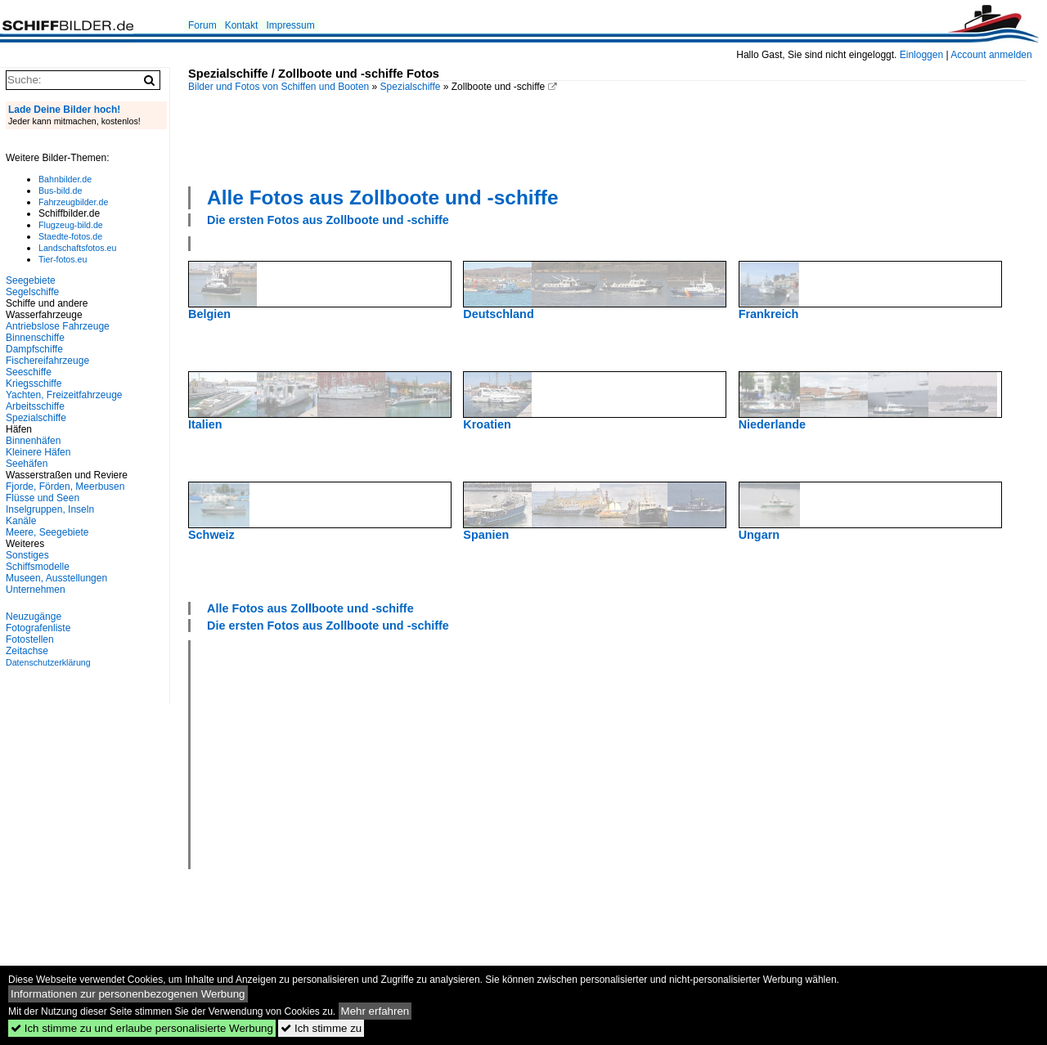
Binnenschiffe (35, 337)
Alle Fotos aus (383, 197)
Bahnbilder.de (65, 179)
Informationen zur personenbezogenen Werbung (128, 994)
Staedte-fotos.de (70, 236)
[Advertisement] (607, 137)
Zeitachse (27, 651)
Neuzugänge (33, 616)
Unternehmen (35, 589)
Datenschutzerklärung (48, 662)
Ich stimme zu (321, 1028)
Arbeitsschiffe (35, 406)
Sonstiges (27, 555)
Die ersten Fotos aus (328, 219)
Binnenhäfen (33, 440)
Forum (202, 25)
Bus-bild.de (60, 190)
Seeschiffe (29, 372)
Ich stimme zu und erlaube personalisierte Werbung (142, 1028)
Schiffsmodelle (38, 566)
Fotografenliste (38, 628)
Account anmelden (990, 55)
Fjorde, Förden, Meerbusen (65, 486)
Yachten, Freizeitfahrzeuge (64, 395)
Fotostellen (30, 639)
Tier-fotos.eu (62, 259)
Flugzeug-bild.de (70, 225)
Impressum (290, 25)
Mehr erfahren (375, 1011)
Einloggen (921, 55)
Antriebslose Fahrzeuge (58, 326)
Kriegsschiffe (33, 383)
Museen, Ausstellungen (56, 578)
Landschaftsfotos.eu (77, 248)
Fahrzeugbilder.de (73, 202)
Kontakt (241, 25)
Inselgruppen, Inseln (50, 509)
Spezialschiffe (410, 86)
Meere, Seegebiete (47, 532)
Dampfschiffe (34, 349)
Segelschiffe (32, 292)
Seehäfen (26, 463)
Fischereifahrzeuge (47, 360)
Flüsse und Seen (42, 498)
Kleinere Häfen (38, 452)
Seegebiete (31, 280)
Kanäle (21, 521)
